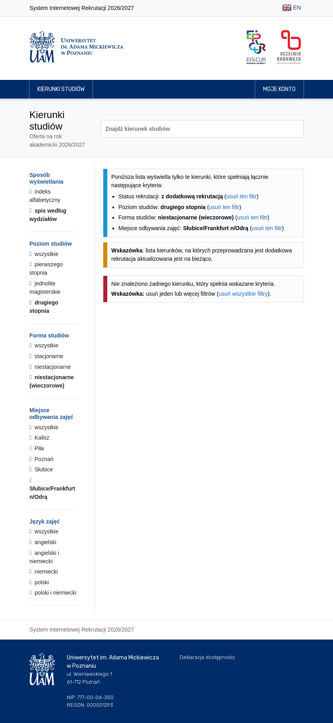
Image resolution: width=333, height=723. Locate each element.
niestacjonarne (50, 367)
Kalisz (39, 437)
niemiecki (43, 571)
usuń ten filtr (242, 196)
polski (39, 582)
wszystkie (43, 254)
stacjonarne (46, 356)
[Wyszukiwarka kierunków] (202, 129)
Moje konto (279, 89)
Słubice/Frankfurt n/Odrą (52, 488)
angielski (42, 542)
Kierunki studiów (61, 89)
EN (291, 8)
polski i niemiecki (52, 592)
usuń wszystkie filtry (243, 294)
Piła (36, 448)
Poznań (41, 459)
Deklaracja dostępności (207, 657)
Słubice (41, 469)
